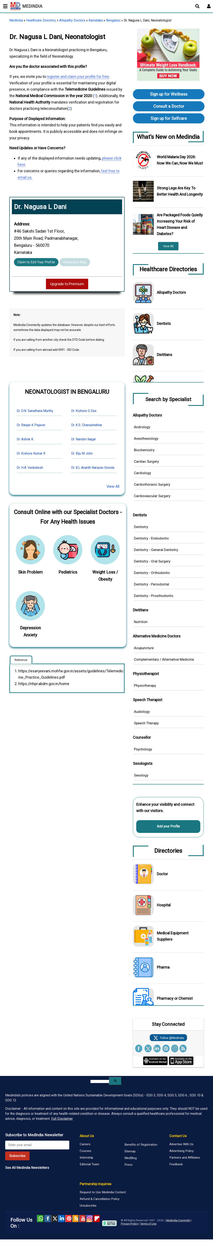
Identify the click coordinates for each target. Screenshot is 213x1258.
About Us (87, 1136)
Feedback (176, 1164)
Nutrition (140, 622)
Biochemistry (144, 450)
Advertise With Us (181, 1144)
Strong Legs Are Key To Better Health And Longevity (180, 191)
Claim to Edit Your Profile (36, 262)
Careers (85, 1144)
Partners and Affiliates (184, 1157)
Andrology (142, 427)
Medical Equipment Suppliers (172, 936)
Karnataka (96, 20)
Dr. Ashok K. (25, 439)
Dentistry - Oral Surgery (152, 561)
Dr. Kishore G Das (84, 411)
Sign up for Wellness (168, 94)
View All (112, 486)
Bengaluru (113, 20)
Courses (85, 1151)
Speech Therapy (146, 723)
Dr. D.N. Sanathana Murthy (35, 411)
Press (128, 1165)
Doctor (162, 874)
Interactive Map (75, 262)
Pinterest (68, 1218)
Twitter (54, 1218)
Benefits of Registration (140, 1145)
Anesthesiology (146, 438)
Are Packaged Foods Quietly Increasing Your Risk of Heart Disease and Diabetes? (180, 224)
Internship (86, 1157)
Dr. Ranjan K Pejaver (31, 425)
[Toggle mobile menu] (4, 6)
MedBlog (130, 1158)
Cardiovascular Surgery (152, 496)
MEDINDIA (26, 6)
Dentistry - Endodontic (151, 538)
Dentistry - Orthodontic (152, 573)
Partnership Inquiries (95, 1184)
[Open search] (197, 6)
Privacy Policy (129, 1223)
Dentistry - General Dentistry (156, 550)
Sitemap (130, 1151)
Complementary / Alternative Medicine (164, 659)
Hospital (164, 905)
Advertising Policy (181, 1151)
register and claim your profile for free (78, 76)
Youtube (82, 1218)
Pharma (163, 967)
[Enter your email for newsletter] (37, 1145)
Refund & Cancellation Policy (99, 1199)
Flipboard (96, 1218)
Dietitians (164, 354)
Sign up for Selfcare (169, 118)
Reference (21, 659)
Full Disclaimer (62, 1119)
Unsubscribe (88, 1205)
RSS (75, 1218)
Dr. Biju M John (82, 453)
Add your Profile (168, 826)
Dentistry (141, 527)
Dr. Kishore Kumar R (31, 453)
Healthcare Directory (41, 20)
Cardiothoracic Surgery (152, 484)
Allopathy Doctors (72, 20)
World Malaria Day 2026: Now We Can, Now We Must (180, 160)
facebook (47, 1218)
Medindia (16, 20)
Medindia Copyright (178, 1220)
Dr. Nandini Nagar (83, 439)
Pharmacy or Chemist (175, 998)
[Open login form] (209, 6)
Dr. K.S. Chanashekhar (86, 425)
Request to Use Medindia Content (103, 1192)
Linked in (61, 1218)
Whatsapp (40, 1218)
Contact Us (178, 1136)
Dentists (164, 323)
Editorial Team (89, 1164)
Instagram (89, 1218)
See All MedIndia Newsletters (27, 1168)
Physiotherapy (145, 685)
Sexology (141, 775)
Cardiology (142, 473)
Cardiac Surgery (146, 461)
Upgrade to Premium (67, 284)
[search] (99, 1081)
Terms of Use (148, 1223)
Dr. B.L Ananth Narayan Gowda (92, 468)
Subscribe (17, 1156)
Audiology (142, 711)
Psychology (143, 749)
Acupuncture (144, 648)
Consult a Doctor (168, 106)
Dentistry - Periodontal (151, 584)
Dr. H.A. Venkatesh (30, 468)
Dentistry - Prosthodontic (153, 596)
